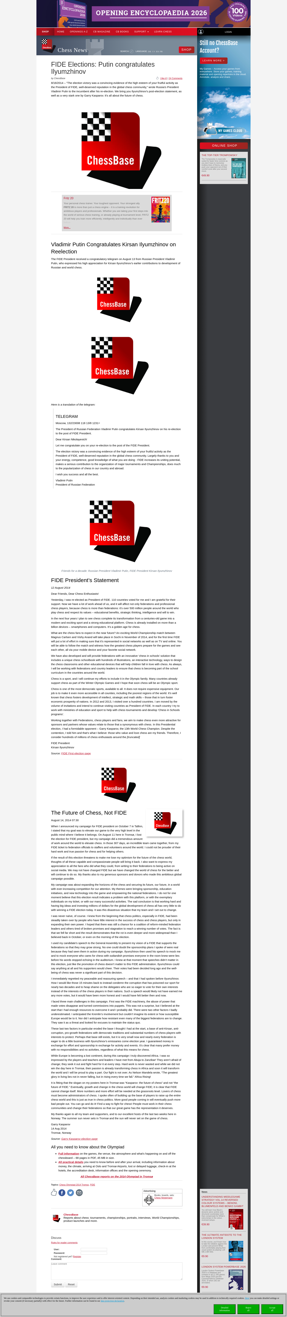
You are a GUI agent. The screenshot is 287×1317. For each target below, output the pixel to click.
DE (149, 51)
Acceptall (272, 1309)
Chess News (72, 50)
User (56, 1249)
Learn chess (163, 31)
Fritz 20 (68, 198)
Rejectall (248, 1309)
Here (247, 1298)
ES (157, 51)
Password (59, 1253)
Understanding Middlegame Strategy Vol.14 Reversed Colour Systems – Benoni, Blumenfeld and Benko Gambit (222, 1201)
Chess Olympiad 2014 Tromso (74, 1185)
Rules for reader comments (64, 1242)
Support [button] (141, 31)
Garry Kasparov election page (79, 1138)
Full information (68, 1153)
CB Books (122, 31)
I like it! (163, 78)
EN (153, 51)
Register (77, 1256)
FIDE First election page (76, 753)
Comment (56, 1259)
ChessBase (71, 1214)
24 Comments (175, 78)
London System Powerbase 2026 (224, 1266)
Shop (45, 31)
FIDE (92, 1185)
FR (161, 51)
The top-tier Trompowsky (219, 155)
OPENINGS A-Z (79, 31)
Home (60, 31)
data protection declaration (112, 1301)
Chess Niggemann (163, 1198)
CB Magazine (101, 31)
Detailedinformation (224, 1309)
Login (228, 32)
